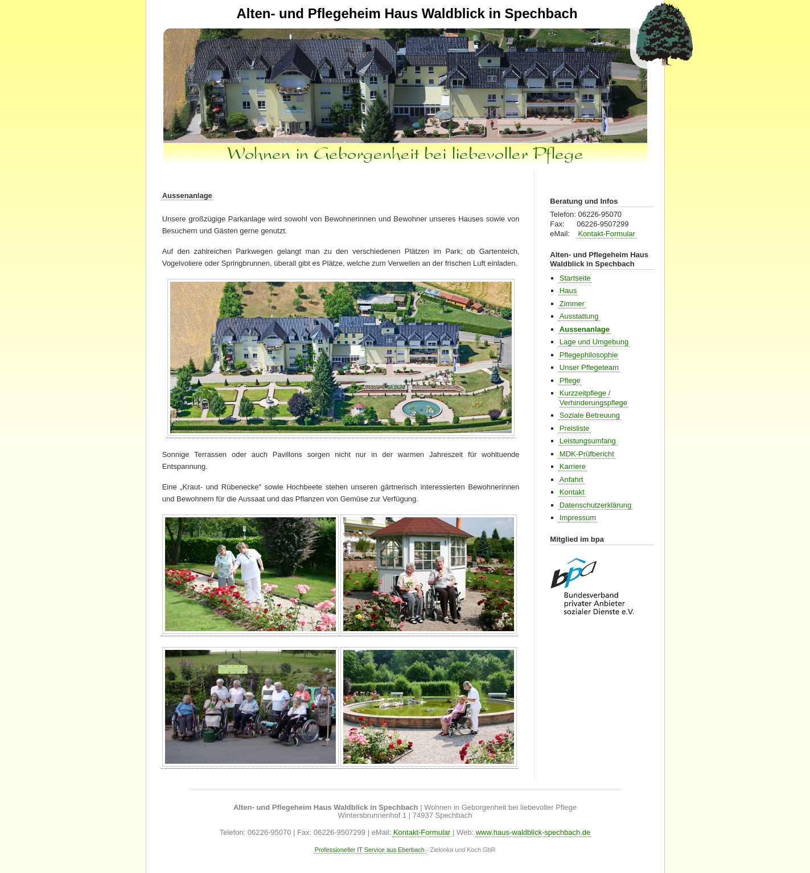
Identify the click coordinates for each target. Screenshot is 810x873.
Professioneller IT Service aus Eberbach (370, 849)
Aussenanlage (187, 195)
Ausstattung (579, 316)
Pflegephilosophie (589, 355)
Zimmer (572, 303)
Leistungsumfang (588, 440)
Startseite (575, 278)
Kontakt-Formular (606, 233)
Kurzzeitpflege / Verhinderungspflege (593, 398)
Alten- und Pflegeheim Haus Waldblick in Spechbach (406, 13)
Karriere (573, 466)
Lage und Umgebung (594, 341)
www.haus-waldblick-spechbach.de (533, 832)
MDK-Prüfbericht (587, 454)
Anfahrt (571, 479)
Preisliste (575, 428)
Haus (568, 290)
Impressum (578, 517)
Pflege (570, 380)
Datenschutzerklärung (595, 505)
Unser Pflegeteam (589, 367)
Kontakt (572, 492)
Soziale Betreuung (590, 415)
